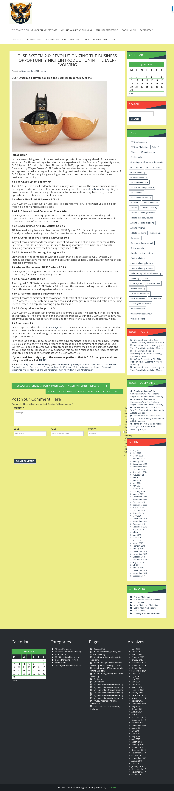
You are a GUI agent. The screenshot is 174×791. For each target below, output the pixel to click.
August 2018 (138, 562)
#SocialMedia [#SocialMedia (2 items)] (136, 192)
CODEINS (111, 787)
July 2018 (137, 565)
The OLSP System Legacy (51, 370)
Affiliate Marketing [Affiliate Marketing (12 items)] (149, 207)
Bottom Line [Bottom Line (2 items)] (155, 233)
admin (43, 71)
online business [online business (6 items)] (153, 283)
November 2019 (140, 521)
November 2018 (140, 554)
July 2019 (137, 532)
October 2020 (139, 510)
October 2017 (139, 576)
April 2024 (137, 485)
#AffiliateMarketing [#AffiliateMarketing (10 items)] (138, 142)
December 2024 (140, 464)
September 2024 (140, 472)
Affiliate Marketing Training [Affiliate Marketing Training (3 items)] (142, 222)
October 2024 (139, 469)
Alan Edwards (140, 391)
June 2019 (137, 535)
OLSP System (55, 327)
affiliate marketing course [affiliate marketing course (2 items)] (141, 217)
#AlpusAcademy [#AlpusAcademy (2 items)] (148, 152)
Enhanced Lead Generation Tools (44, 367)
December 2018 (140, 551)
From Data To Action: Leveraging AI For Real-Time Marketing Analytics (146, 426)
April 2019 (137, 540)
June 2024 (137, 480)
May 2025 (137, 450)
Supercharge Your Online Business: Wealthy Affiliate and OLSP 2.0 (85, 391)
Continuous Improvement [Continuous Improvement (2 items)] (141, 243)
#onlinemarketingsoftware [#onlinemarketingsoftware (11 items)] (142, 187)
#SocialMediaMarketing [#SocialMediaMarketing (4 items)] (140, 197)
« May (131, 93)
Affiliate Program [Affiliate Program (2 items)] (137, 228)
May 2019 (137, 537)
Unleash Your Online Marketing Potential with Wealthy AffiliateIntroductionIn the (62, 386)
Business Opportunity (92, 364)
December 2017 (140, 570)
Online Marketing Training (76, 30)
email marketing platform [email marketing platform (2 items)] (141, 263)
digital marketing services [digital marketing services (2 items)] (141, 253)
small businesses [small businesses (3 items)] (137, 298)
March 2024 (138, 488)
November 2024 (140, 466)
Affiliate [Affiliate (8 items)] (133, 207)
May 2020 (137, 515)
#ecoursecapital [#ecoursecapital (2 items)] (154, 167)
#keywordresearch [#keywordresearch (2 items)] (138, 177)
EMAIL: (54, 429)
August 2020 (138, 513)
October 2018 (139, 556)
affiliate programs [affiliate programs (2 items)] (138, 233)
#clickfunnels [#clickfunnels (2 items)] (136, 157)
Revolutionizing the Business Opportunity (94, 367)
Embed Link (99, 681)
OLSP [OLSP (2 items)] (146, 278)
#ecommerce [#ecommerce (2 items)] (136, 167)
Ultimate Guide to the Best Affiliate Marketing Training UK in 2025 (147, 341)
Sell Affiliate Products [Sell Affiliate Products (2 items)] (139, 293)
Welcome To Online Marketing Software (34, 30)
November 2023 (140, 499)
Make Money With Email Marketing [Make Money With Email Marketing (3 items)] (145, 273)
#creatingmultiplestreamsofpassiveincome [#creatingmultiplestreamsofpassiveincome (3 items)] (149, 162)
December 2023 (140, 496)
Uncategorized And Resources (101, 39)
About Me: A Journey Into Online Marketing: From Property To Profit (106, 664)
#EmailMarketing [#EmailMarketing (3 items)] (137, 172)
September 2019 (140, 526)
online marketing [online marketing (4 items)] (137, 288)
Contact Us (98, 679)
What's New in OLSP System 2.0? (78, 370)
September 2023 (140, 505)
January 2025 (138, 461)
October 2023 (139, 502)
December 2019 (140, 518)
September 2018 (140, 559)
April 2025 (137, 453)
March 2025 (138, 455)
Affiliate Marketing (107, 30)
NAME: (17, 429)
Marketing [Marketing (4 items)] (134, 278)
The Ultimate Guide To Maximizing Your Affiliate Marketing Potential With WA (145, 354)
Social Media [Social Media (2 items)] (155, 298)
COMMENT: (19, 408)
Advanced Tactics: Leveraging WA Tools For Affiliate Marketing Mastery (147, 346)
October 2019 (139, 524)
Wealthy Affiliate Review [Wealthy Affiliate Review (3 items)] (141, 313)
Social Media (129, 30)
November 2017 (140, 573)
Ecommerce (146, 30)
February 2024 (139, 491)
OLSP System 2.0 (67, 367)
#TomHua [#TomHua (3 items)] (134, 202)
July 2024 (137, 477)
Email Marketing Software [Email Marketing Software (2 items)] (141, 268)
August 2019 (138, 529)
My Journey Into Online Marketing (108, 684)
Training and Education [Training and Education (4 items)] (140, 303)
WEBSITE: (92, 429)
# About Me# (99, 649)
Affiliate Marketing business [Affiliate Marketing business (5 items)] (142, 212)
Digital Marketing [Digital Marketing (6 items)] (137, 248)
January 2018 (138, 567)
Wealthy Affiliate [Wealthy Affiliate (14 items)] (137, 308)
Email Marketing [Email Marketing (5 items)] (137, 258)
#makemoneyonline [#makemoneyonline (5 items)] (139, 182)
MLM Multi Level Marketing (27, 39)
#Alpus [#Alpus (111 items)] (133, 152)
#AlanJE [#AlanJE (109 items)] (155, 147)
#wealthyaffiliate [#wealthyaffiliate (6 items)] (151, 202)
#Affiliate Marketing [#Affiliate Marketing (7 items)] (139, 147)
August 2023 (138, 507)
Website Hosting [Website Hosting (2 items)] (137, 318)
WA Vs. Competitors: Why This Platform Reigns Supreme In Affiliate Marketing (146, 362)
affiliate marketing (98, 189)
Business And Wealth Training (63, 39)
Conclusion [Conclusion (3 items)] (135, 238)
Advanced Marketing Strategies (68, 364)
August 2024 (138, 475)
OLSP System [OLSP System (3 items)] (136, 283)
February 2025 (139, 458)
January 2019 (138, 548)
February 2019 (139, 546)
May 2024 (137, 483)
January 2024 (138, 494)
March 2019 (138, 543)
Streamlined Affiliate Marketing (25, 370)
